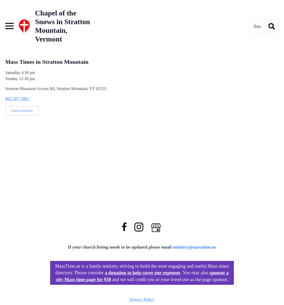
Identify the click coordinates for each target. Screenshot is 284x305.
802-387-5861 (17, 98)
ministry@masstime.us (194, 247)
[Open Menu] (9, 26)
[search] (271, 26)
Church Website (22, 111)
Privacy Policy (142, 299)
